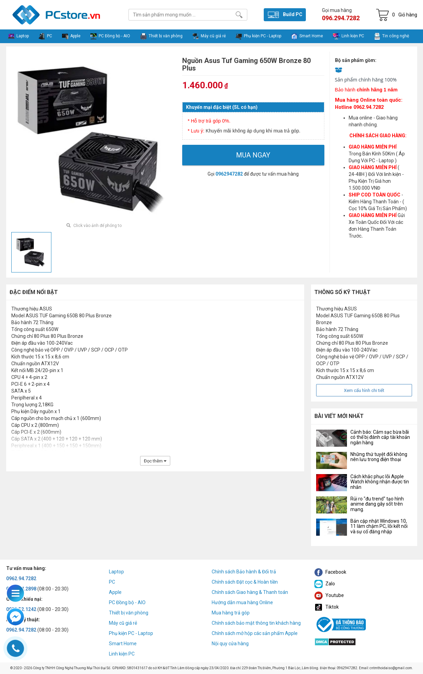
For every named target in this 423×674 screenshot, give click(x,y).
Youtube (329, 595)
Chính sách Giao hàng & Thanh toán (250, 592)
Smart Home (123, 643)
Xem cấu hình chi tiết (364, 390)
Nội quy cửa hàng (230, 643)
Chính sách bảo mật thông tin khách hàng (256, 623)
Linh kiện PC (122, 654)
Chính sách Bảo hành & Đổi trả (244, 571)
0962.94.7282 (21, 578)
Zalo (324, 583)
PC (112, 582)
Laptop (116, 571)
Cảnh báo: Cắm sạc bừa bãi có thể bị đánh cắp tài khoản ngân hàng (380, 437)
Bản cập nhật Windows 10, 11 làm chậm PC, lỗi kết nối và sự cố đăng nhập (379, 526)
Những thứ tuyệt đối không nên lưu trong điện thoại (378, 457)
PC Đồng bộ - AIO (127, 602)
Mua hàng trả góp (231, 612)
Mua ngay (253, 155)
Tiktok (326, 607)
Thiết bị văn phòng (128, 612)
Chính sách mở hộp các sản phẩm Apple (255, 633)
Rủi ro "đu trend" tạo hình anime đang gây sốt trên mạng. (377, 504)
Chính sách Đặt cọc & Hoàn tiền (245, 582)
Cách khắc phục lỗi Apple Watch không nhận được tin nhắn (379, 482)
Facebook (330, 572)
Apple (115, 592)
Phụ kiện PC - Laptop (131, 633)
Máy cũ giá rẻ (123, 623)
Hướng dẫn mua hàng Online (242, 602)
